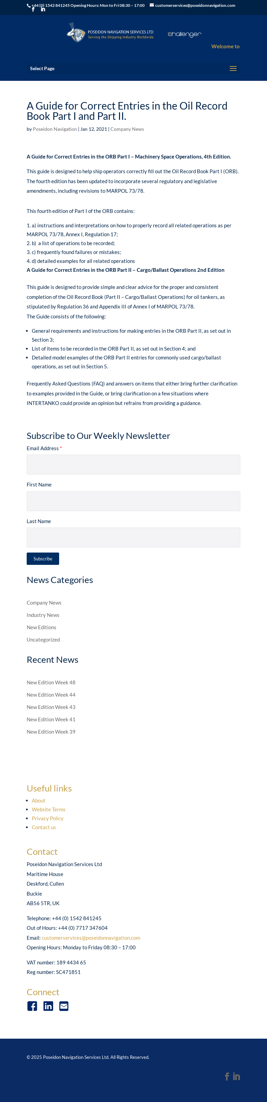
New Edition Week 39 (51, 732)
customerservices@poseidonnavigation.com (91, 938)
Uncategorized (43, 639)
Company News (127, 129)
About (38, 800)
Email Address (44, 448)
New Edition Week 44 (51, 695)
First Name (39, 484)
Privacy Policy (48, 818)
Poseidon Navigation (55, 129)
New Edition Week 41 (51, 719)
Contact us (44, 827)
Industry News (43, 615)
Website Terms (49, 809)
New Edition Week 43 (51, 707)
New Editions (41, 627)
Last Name (39, 521)
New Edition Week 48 (51, 682)
